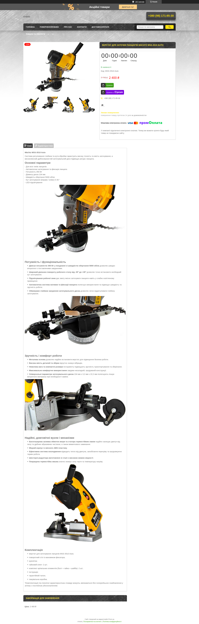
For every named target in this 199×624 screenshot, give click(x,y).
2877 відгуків (139, 2)
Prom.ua (111, 619)
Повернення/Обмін (49, 27)
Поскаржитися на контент (92, 621)
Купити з (114, 92)
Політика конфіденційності (112, 621)
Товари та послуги (35, 34)
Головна (30, 27)
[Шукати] (169, 27)
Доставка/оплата (100, 27)
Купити (109, 85)
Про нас (68, 27)
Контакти (82, 27)
